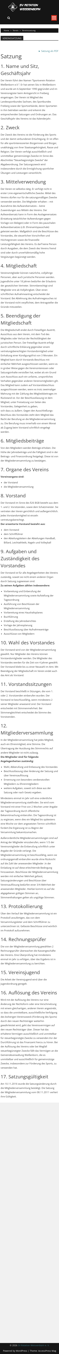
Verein (15, 30)
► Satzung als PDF (48, 51)
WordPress (22, 1350)
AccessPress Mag (47, 1350)
